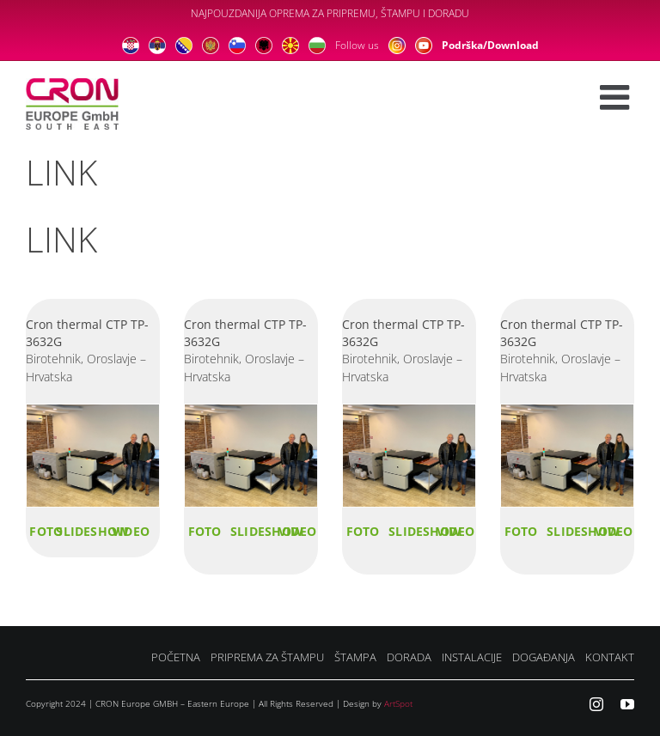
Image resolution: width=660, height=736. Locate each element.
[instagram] (596, 704)
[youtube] (627, 704)
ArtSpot (398, 703)
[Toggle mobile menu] (617, 97)
